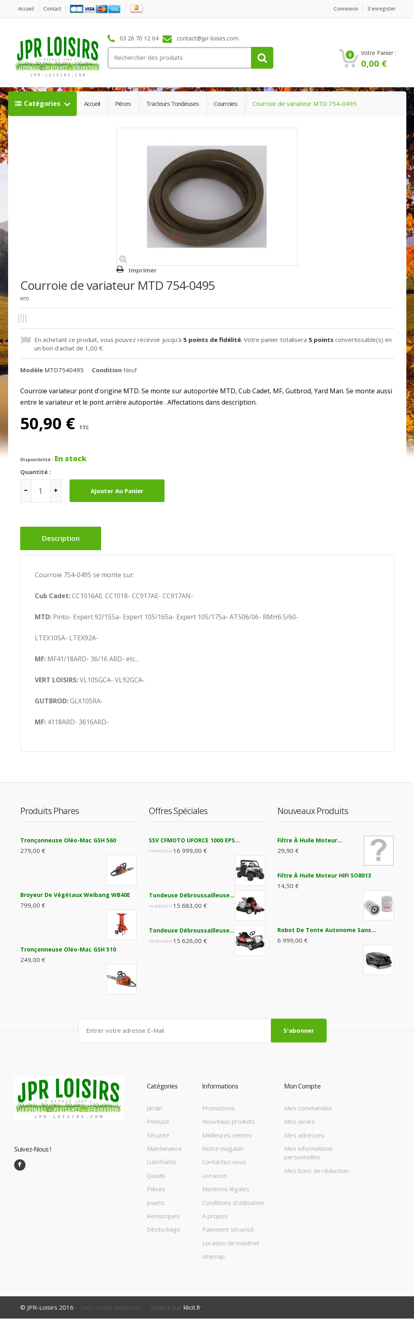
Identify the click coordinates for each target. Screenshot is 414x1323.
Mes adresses (304, 1130)
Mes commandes (308, 1103)
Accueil (27, 9)
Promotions (218, 1103)
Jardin (154, 1103)
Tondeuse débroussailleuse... (191, 891)
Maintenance (164, 1143)
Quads (156, 1171)
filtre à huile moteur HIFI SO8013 (324, 872)
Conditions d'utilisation (233, 1198)
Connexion (340, 9)
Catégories (38, 103)
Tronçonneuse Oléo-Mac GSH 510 (68, 946)
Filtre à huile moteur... (309, 836)
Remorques (163, 1211)
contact (56, 9)
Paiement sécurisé (228, 1225)
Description (64, 539)
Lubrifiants (161, 1157)
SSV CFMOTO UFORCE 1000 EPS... (194, 836)
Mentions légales (225, 1184)
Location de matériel (230, 1238)
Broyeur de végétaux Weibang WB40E (75, 891)
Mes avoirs (299, 1116)
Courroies (225, 103)
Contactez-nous (224, 1157)
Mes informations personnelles (308, 1147)
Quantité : (35, 472)
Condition (107, 370)
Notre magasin (222, 1143)
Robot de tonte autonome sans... (326, 926)
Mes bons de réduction (316, 1166)
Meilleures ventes (227, 1130)
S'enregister (380, 9)
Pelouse (158, 1116)
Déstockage (163, 1225)
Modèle (31, 370)
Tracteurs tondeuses (172, 103)
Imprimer (143, 270)
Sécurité (158, 1130)
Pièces (123, 103)
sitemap (213, 1251)
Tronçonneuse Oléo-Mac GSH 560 (68, 836)
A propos (215, 1211)
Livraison (214, 1171)
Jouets (156, 1198)
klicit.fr (192, 1302)
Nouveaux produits (228, 1116)
